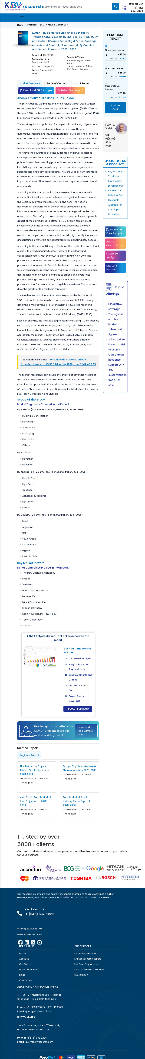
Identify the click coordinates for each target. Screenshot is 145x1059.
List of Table (81, 83)
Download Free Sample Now (85, 731)
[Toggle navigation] (21, 18)
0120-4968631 (55, 1007)
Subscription (81, 975)
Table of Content (57, 83)
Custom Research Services (89, 969)
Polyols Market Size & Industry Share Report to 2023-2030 (77, 801)
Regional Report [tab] (29, 755)
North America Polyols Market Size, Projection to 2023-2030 (34, 770)
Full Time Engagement (86, 964)
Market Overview (30, 83)
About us (24, 959)
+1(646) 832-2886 (137, 9)
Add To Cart (115, 107)
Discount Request (111, 267)
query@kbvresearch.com (39, 1011)
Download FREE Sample (36, 90)
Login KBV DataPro (29, 969)
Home (20, 24)
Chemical (32, 24)
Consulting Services (85, 953)
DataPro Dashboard (70, 90)
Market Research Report (87, 959)
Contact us (25, 980)
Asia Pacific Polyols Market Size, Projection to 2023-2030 (35, 801)
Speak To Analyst (112, 255)
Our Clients (25, 964)
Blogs (22, 975)
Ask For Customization (115, 243)
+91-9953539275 (26, 934)
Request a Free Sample (114, 231)
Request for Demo (78, 708)
